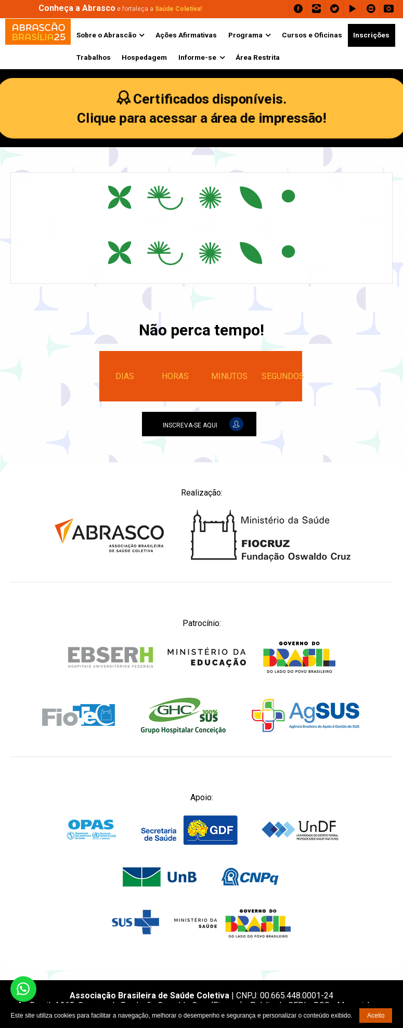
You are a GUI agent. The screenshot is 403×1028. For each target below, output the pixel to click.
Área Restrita (258, 57)
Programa (245, 35)
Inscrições (371, 35)
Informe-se (197, 57)
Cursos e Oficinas (312, 35)
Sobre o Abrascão (106, 35)
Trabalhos (93, 57)
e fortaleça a (120, 8)
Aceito (375, 1015)
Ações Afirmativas (186, 35)
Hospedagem (144, 57)
